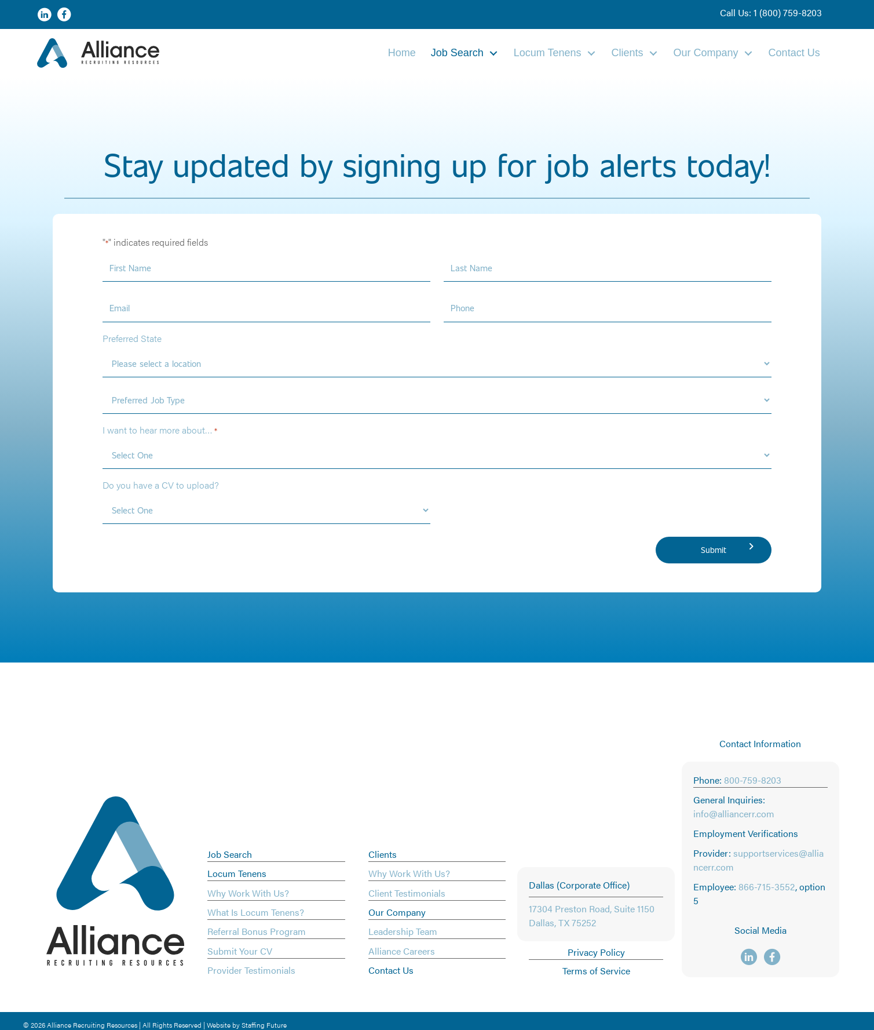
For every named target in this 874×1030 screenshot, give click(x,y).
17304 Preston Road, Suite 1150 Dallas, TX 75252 (591, 915)
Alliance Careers (401, 951)
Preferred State (132, 338)
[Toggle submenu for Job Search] (493, 53)
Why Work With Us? (248, 893)
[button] (771, 13)
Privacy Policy (596, 952)
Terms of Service (596, 970)
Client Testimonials (406, 893)
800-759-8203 (752, 780)
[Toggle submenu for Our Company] (748, 53)
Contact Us (391, 970)
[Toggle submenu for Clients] (653, 53)
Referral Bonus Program (256, 931)
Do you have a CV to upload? (161, 485)
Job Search (229, 854)
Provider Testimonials (251, 970)
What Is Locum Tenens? (255, 912)
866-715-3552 (766, 886)
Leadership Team (402, 931)
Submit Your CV (239, 951)
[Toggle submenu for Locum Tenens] (591, 53)
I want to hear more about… (160, 429)
